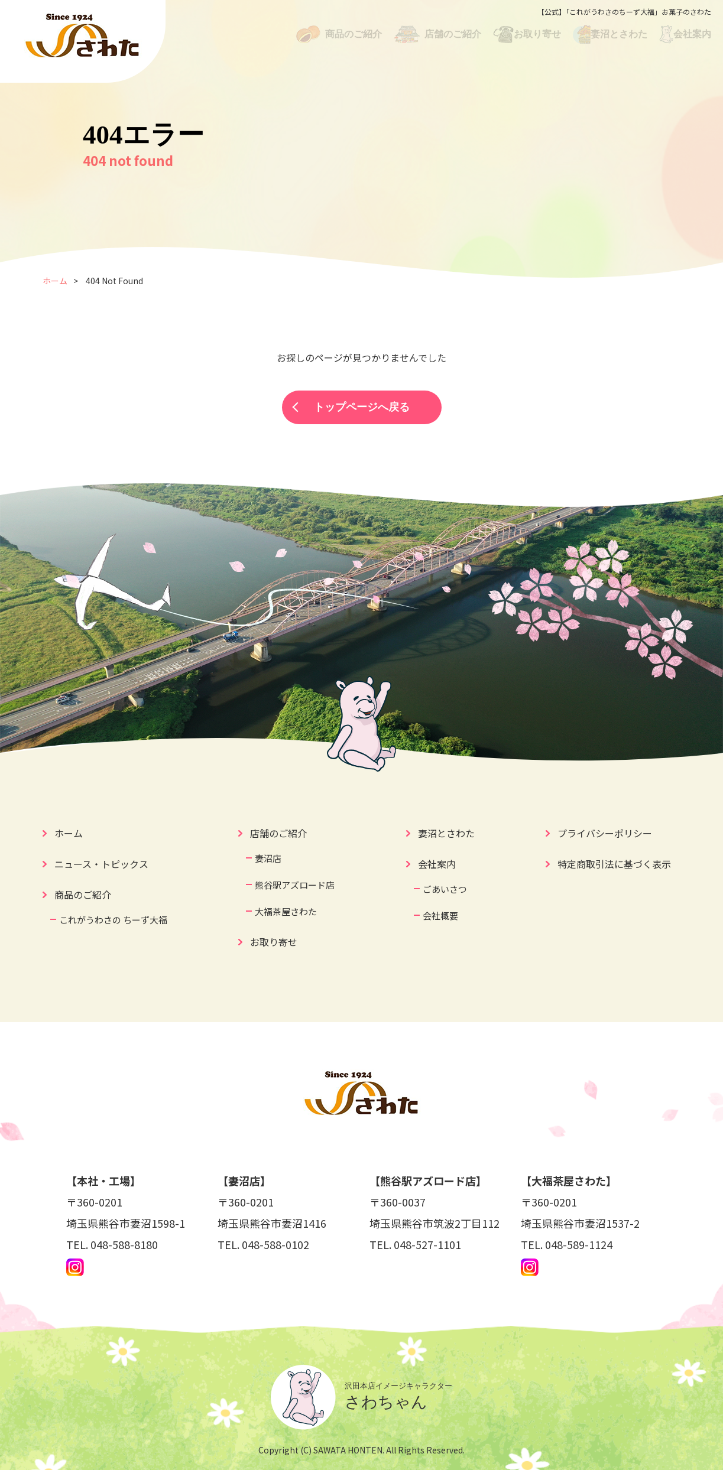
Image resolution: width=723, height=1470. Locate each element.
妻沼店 (268, 858)
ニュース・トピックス (101, 864)
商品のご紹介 (82, 894)
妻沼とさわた (446, 833)
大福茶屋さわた (286, 911)
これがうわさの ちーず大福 (113, 919)
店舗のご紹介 (278, 833)
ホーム (55, 281)
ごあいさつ (445, 889)
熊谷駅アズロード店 (295, 885)
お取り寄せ (273, 942)
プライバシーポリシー (604, 833)
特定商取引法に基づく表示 (614, 864)
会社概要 (440, 915)
